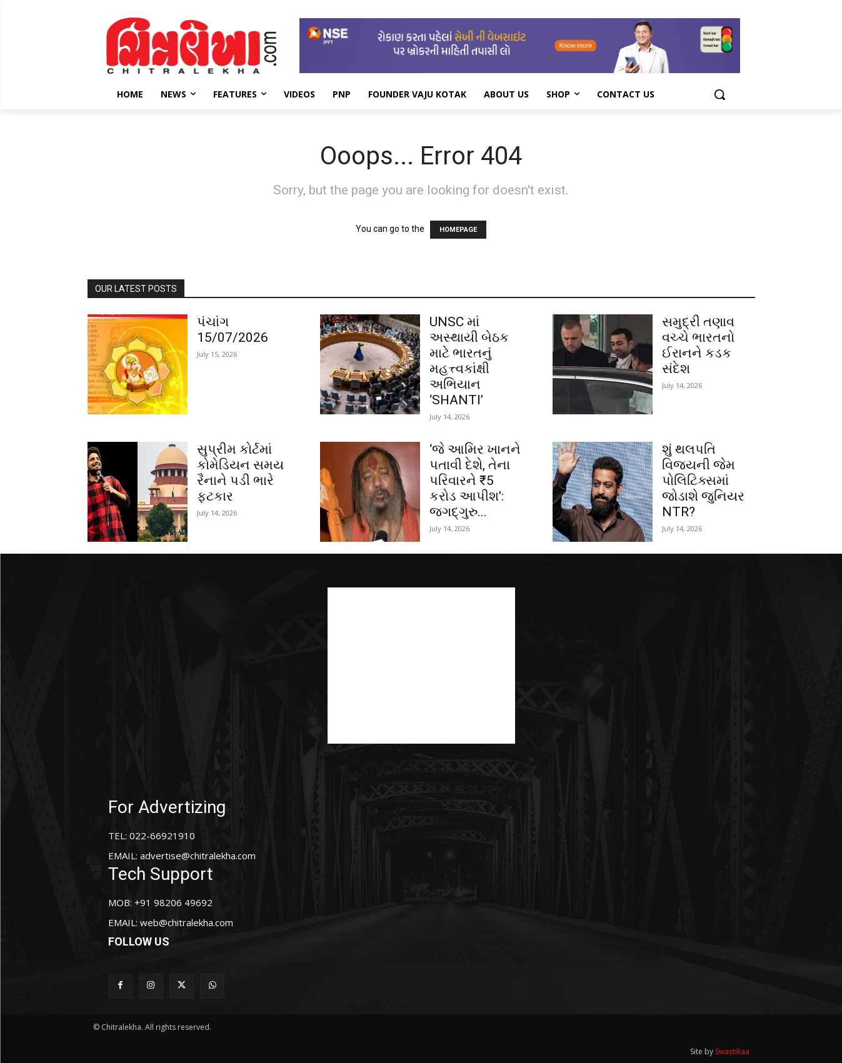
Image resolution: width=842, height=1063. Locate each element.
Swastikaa (732, 1051)
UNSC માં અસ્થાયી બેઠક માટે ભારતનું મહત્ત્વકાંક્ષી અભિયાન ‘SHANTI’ (469, 360)
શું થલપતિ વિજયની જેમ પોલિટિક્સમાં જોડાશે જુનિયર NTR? (703, 480)
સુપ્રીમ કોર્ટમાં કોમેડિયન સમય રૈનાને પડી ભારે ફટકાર (240, 473)
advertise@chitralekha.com (198, 855)
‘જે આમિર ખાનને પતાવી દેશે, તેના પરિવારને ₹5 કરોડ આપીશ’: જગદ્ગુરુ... (475, 480)
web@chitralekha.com (186, 922)
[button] (719, 94)
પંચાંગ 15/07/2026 (232, 329)
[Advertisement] (421, 665)
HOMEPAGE (458, 230)
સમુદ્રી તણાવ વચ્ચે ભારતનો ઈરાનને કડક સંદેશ (698, 345)
